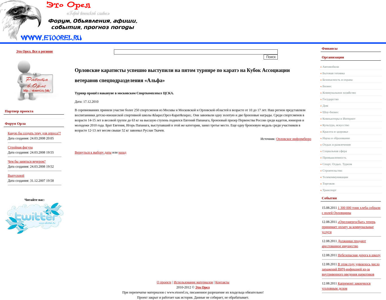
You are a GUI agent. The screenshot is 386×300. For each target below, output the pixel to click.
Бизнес (327, 86)
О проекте (164, 282)
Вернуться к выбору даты (93, 152)
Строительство (332, 170)
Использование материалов (193, 282)
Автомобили (331, 66)
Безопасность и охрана (337, 79)
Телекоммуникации (335, 177)
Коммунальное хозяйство (339, 92)
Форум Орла (15, 123)
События (329, 198)
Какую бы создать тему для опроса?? (34, 133)
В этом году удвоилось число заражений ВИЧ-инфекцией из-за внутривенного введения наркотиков (351, 269)
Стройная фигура (20, 147)
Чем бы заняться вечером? (27, 161)
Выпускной (16, 176)
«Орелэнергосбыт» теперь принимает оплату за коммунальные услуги (349, 227)
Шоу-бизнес (331, 112)
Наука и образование (336, 138)
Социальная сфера (335, 151)
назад (122, 152)
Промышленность (334, 157)
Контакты (222, 282)
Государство (331, 99)
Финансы (330, 48)
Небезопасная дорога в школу (359, 255)
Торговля (328, 183)
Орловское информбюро (293, 139)
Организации (333, 57)
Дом (325, 105)
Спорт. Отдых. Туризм (337, 164)
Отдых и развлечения (337, 144)
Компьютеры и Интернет (339, 118)
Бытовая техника (334, 73)
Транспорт (329, 190)
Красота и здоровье (335, 131)
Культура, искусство (336, 125)
